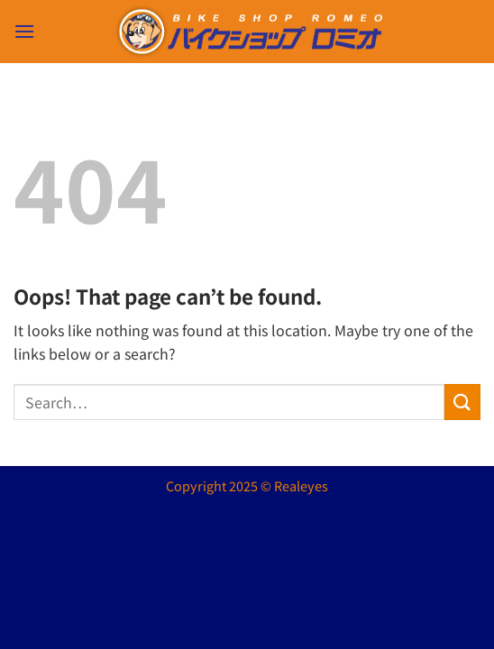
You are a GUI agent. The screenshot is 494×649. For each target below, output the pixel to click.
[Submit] (462, 401)
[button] (24, 31)
